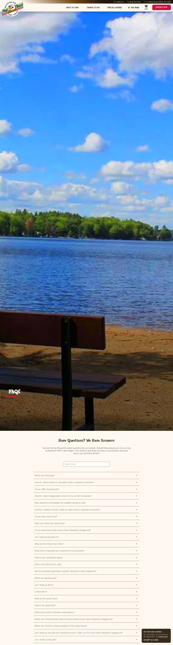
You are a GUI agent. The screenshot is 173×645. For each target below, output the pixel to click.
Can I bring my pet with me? (86, 537)
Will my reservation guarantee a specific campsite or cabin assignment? (86, 571)
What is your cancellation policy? (86, 557)
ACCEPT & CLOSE (151, 640)
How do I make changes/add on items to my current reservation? (86, 496)
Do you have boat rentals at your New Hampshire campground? (86, 530)
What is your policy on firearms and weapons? (86, 612)
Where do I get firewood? (86, 578)
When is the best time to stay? (86, 564)
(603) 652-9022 (135, 2)
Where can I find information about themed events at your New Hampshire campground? (86, 619)
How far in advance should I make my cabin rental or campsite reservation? (86, 509)
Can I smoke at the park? (86, 639)
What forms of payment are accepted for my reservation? (86, 550)
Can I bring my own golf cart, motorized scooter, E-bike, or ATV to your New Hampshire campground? (86, 632)
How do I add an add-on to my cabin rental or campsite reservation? (86, 482)
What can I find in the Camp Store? (86, 523)
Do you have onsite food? (86, 516)
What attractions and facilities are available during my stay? (86, 502)
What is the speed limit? (86, 605)
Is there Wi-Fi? (86, 591)
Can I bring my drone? (86, 585)
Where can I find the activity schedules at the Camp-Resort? (86, 626)
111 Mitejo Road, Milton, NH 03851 (158, 2)
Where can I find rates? (86, 475)
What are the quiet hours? (86, 598)
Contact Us (120, 2)
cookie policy (163, 636)
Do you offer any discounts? (86, 489)
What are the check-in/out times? (86, 543)
